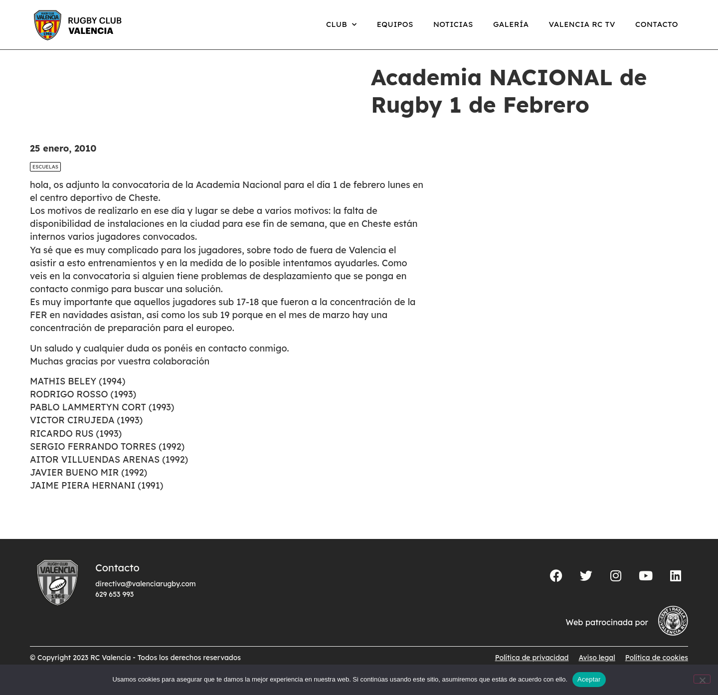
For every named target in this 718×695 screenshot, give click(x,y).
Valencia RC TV (582, 24)
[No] (702, 679)
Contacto (656, 24)
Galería (511, 24)
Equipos (395, 24)
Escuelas (45, 177)
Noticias (453, 24)
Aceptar (589, 679)
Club (341, 24)
